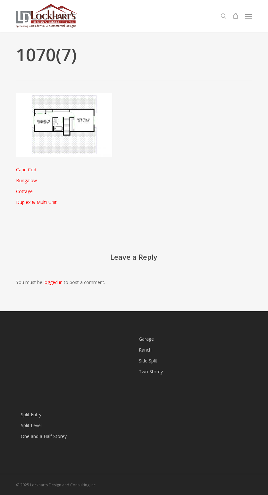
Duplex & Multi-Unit (36, 202)
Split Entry (31, 414)
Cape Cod (26, 169)
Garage (146, 339)
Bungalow (26, 180)
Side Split (148, 361)
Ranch (145, 350)
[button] (248, 16)
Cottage (24, 191)
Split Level (31, 425)
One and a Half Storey (44, 436)
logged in (53, 282)
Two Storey (151, 372)
